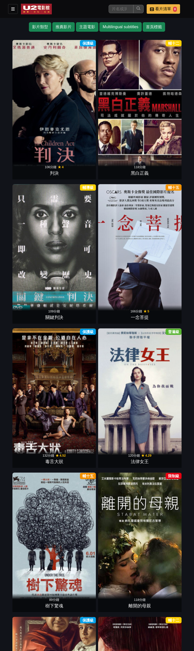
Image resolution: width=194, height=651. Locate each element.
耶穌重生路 (50, 418)
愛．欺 (144, 194)
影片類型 (40, 27)
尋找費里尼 (50, 306)
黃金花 (81, 474)
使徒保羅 (81, 306)
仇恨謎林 (175, 137)
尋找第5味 (144, 137)
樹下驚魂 (19, 137)
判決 (18, 81)
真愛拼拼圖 (112, 250)
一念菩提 (113, 81)
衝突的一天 (175, 306)
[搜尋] (121, 9)
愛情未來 (144, 474)
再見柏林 (113, 362)
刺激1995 (18, 474)
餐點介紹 (85, 619)
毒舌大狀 (144, 81)
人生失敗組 (18, 418)
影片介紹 (60, 619)
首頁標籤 (154, 27)
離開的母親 (50, 137)
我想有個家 (18, 250)
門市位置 (109, 619)
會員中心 (109, 629)
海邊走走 (81, 194)
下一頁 (97, 550)
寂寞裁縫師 (112, 194)
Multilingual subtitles (120, 27)
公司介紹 (85, 629)
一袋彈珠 (144, 250)
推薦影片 (63, 27)
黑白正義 (50, 81)
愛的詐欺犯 (50, 474)
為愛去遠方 (18, 194)
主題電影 (87, 27)
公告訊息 (134, 619)
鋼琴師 (50, 194)
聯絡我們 (158, 619)
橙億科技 (105, 644)
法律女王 (175, 81)
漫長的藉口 (112, 474)
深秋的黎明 (112, 530)
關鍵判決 (81, 81)
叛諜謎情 (81, 418)
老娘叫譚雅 (175, 250)
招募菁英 (60, 629)
